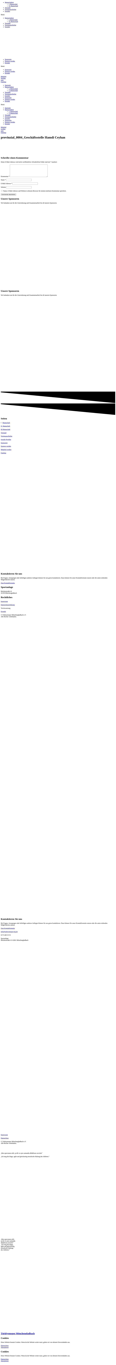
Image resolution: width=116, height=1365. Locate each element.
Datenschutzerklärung (8, 607)
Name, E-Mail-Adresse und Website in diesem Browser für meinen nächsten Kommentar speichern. (34, 193)
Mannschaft (6, 425)
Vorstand (7, 8)
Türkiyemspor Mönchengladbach (18, 1336)
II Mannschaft (5, 428)
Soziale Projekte (6, 442)
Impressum (4, 604)
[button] (58, 15)
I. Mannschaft (13, 4)
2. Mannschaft (13, 90)
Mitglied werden (6, 452)
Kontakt (7, 63)
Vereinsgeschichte (10, 9)
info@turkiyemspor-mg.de (9, 934)
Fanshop (3, 455)
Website (3, 189)
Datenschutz (5, 1140)
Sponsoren (8, 59)
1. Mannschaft (13, 89)
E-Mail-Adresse (6, 186)
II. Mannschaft (13, 6)
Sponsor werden (10, 61)
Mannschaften (9, 2)
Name (3, 182)
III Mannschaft (5, 432)
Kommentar (5, 179)
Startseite (8, 85)
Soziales (7, 11)
